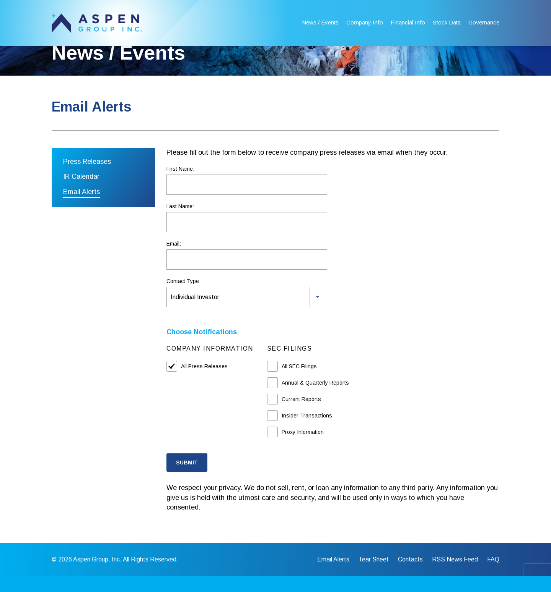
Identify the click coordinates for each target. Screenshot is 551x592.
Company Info (364, 22)
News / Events (320, 22)
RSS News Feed (455, 576)
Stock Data (447, 22)
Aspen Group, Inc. (97, 575)
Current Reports (301, 415)
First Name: (180, 185)
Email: (173, 260)
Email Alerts (81, 208)
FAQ (493, 576)
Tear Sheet (374, 576)
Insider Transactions (307, 431)
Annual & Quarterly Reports (315, 398)
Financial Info (408, 22)
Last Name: (180, 222)
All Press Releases (204, 382)
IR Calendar (81, 192)
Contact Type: (183, 297)
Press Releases (87, 177)
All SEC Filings (299, 382)
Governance (483, 22)
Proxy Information (303, 448)
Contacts (410, 576)
